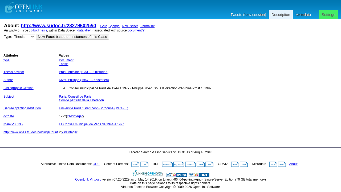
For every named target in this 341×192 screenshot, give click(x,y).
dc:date (8, 116)
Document (66, 60)
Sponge (113, 26)
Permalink (147, 26)
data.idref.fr (85, 30)
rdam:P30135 (13, 124)
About (293, 164)
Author (8, 80)
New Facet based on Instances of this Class (72, 37)
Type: (8, 37)
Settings (328, 15)
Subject (8, 96)
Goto (103, 26)
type (6, 60)
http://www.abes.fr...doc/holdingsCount (30, 132)
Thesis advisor (13, 72)
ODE (96, 164)
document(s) (136, 30)
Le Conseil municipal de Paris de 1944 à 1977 (91, 124)
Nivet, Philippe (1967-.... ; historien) (84, 80)
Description (280, 15)
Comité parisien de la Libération (81, 100)
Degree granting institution (22, 108)
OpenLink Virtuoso (88, 179)
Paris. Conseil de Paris (75, 96)
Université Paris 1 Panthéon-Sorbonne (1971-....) (93, 108)
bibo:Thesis (39, 30)
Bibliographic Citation (18, 88)
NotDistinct (130, 26)
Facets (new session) (248, 15)
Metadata (303, 15)
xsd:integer (75, 116)
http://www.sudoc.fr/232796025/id (58, 25)
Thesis (63, 64)
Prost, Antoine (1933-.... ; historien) (83, 72)
